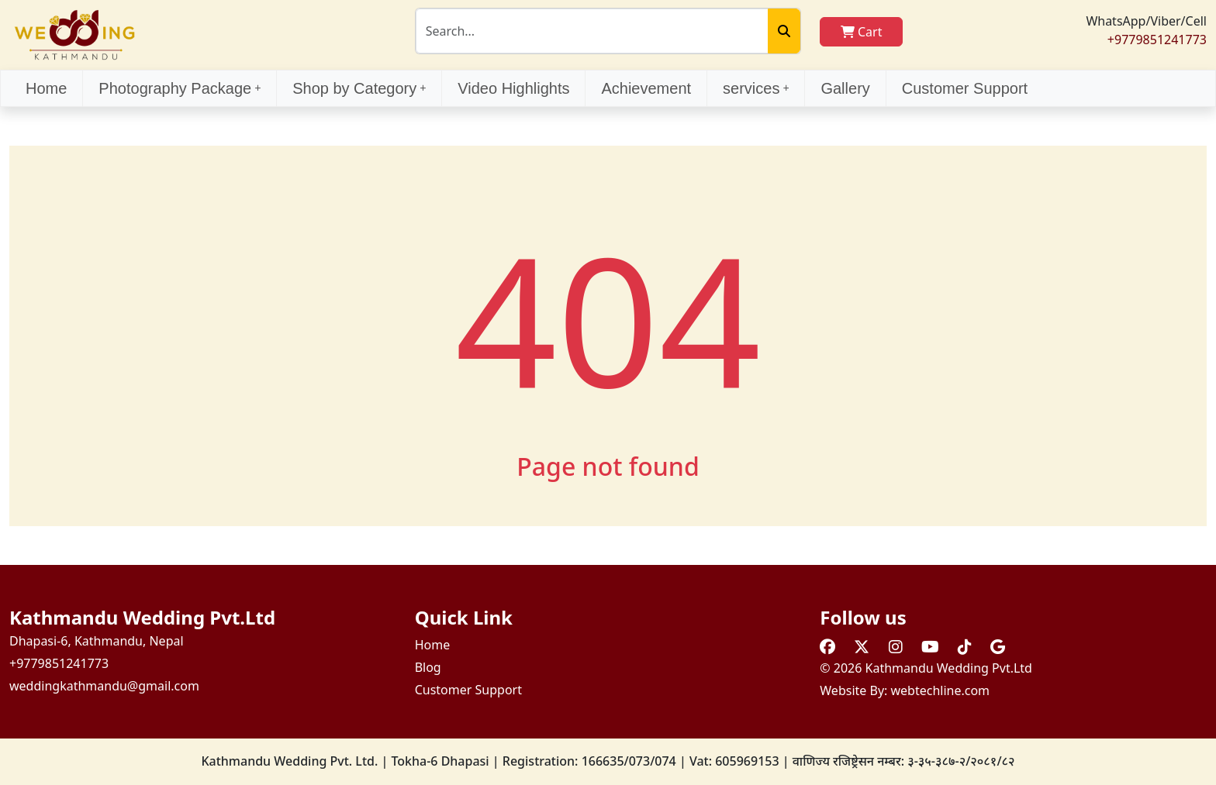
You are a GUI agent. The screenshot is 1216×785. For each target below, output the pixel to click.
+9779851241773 (1157, 39)
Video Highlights (513, 88)
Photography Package (179, 88)
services (756, 88)
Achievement (646, 88)
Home (46, 88)
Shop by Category (359, 88)
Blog (428, 667)
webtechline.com (940, 690)
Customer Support (965, 88)
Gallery (844, 88)
